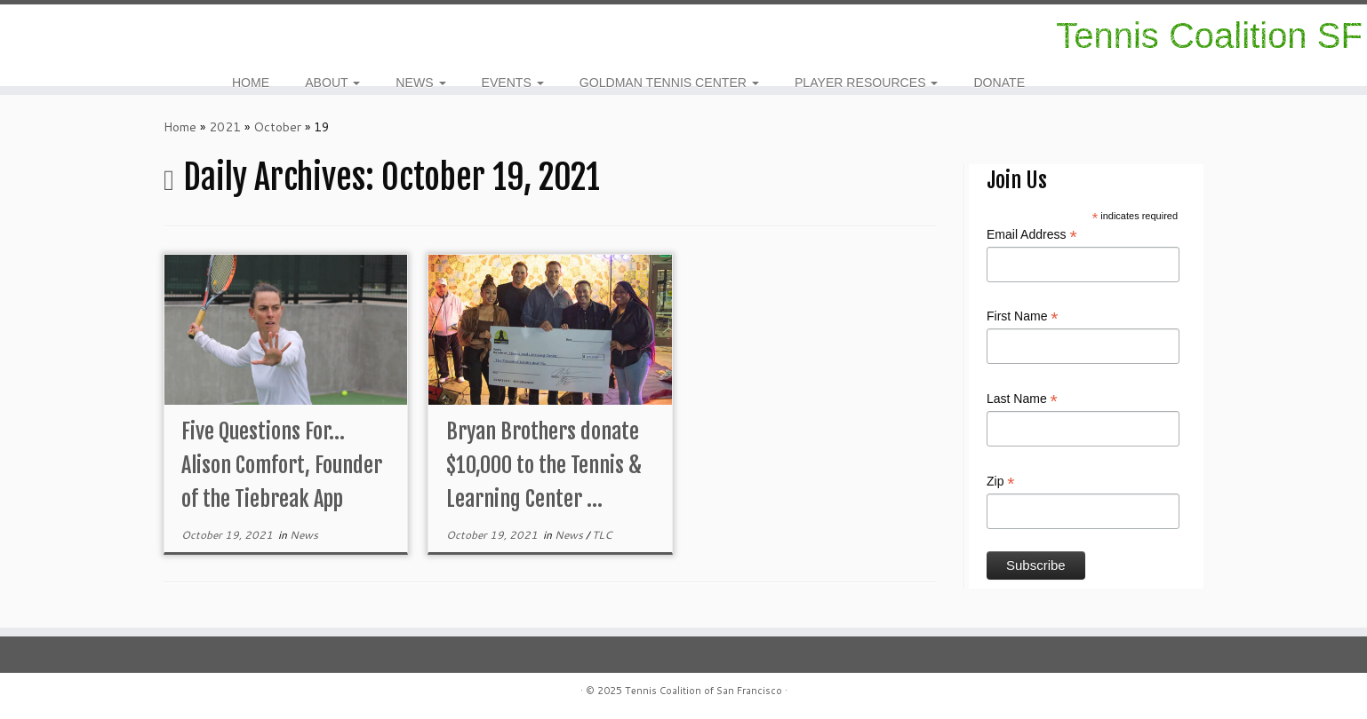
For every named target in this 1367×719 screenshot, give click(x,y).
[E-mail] (81, 35)
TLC (602, 534)
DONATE (999, 82)
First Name (1023, 317)
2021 (225, 127)
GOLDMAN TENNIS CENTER (669, 82)
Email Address (1032, 235)
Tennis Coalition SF (1209, 35)
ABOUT (332, 82)
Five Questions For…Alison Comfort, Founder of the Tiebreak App (281, 465)
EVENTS (513, 82)
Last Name (1022, 399)
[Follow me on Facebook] (70, 35)
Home (180, 127)
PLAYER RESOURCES (867, 82)
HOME (250, 82)
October (277, 127)
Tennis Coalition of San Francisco (703, 690)
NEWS (420, 82)
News (304, 534)
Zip (1001, 482)
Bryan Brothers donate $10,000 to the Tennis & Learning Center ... (544, 465)
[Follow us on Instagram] (58, 35)
